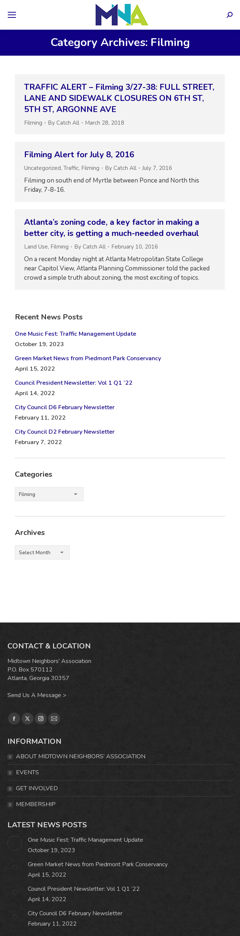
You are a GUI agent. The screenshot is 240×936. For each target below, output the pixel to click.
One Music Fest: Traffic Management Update (75, 334)
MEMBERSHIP (36, 804)
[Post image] (14, 843)
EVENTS (27, 772)
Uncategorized (42, 168)
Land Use (36, 246)
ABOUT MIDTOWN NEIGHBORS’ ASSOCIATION (80, 756)
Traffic (71, 168)
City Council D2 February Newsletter (65, 432)
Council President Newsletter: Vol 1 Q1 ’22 (73, 383)
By (63, 123)
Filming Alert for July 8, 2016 (79, 154)
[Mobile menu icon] (11, 14)
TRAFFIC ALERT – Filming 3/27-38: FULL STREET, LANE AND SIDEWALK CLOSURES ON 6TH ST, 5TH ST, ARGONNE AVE (119, 98)
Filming (33, 123)
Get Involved (37, 788)
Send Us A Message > (36, 695)
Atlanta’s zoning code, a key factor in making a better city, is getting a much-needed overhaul (111, 228)
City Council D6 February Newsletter (65, 407)
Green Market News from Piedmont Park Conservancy (88, 358)
